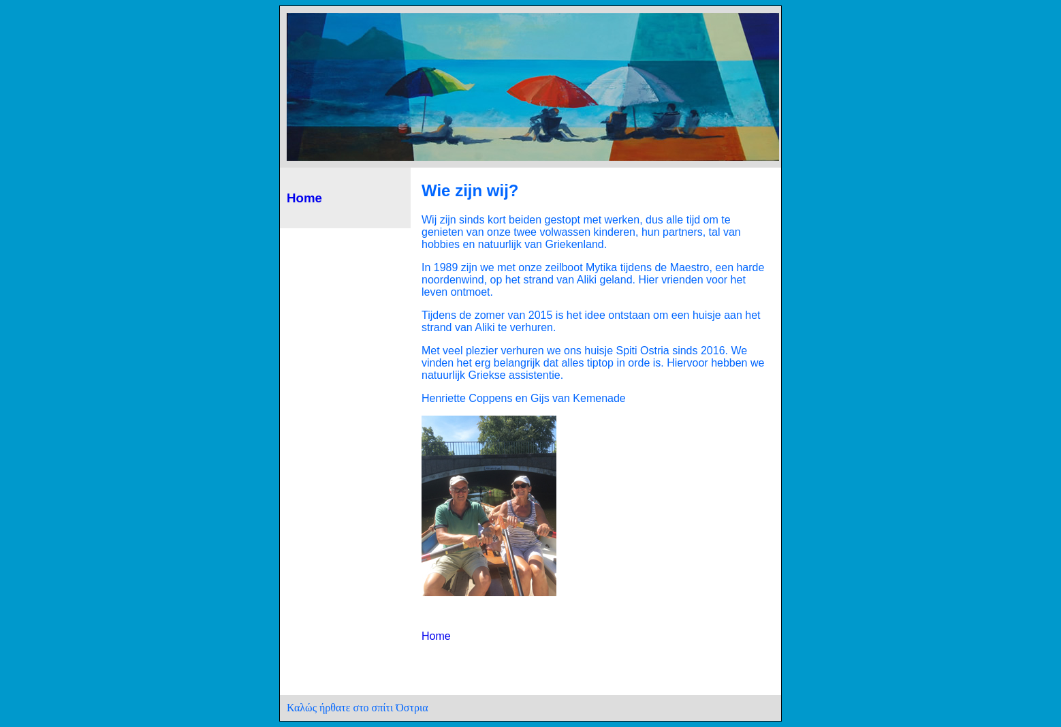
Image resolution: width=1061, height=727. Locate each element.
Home (304, 198)
